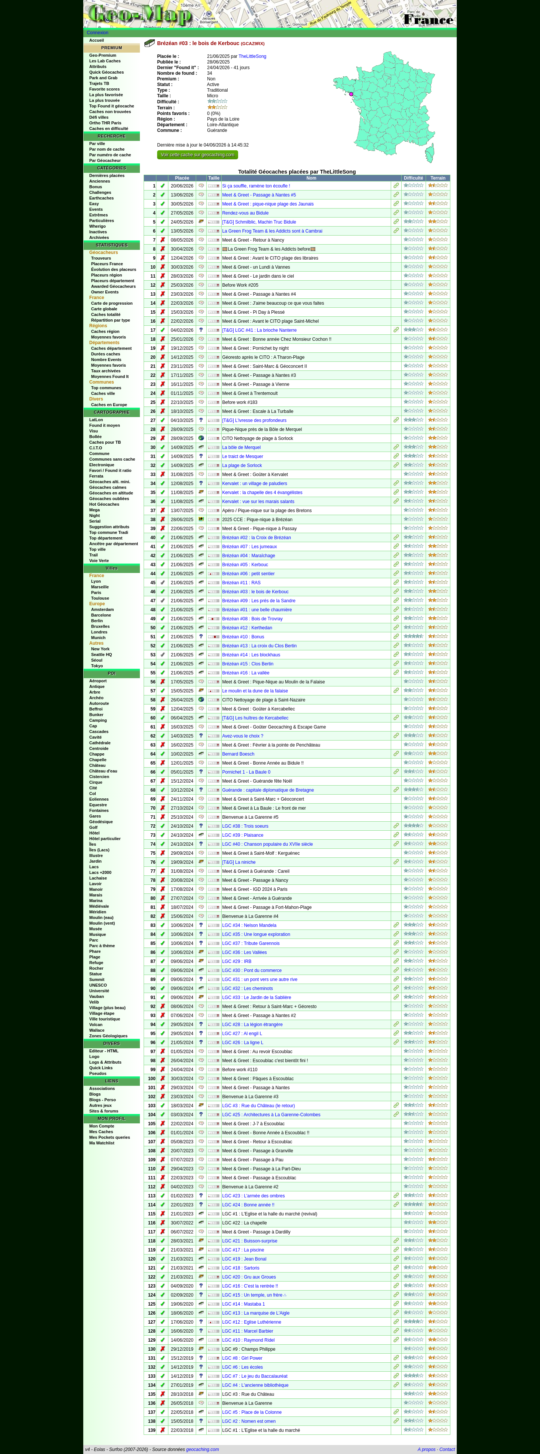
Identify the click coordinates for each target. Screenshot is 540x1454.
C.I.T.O (95, 448)
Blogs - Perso (102, 1099)
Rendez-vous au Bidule (245, 213)
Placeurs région (106, 275)
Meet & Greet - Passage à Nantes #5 (259, 195)
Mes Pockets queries (109, 1137)
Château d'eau (103, 771)
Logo (94, 1056)
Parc (93, 940)
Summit (96, 979)
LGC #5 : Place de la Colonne (252, 1412)
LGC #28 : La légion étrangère (252, 1024)
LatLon (96, 419)
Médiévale (99, 906)
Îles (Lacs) (99, 850)
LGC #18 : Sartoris (240, 1268)
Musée (95, 929)
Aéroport (97, 681)
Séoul (96, 660)
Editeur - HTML (103, 1051)
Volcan (95, 1024)
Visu (93, 431)
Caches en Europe (109, 404)
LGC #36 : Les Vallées (244, 952)
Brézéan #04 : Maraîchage (248, 555)
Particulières (101, 220)
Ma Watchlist (101, 1143)
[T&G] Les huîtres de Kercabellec (255, 718)
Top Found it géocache (111, 106)
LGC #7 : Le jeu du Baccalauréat (254, 1376)
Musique (97, 934)
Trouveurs (101, 258)
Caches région (105, 331)
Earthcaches (101, 198)
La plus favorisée (106, 94)
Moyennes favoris (108, 337)
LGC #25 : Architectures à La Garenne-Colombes (271, 1114)
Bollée (95, 436)
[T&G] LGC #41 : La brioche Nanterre (259, 330)
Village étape (101, 1013)
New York (100, 649)
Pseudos (97, 1073)
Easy (94, 203)
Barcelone (101, 615)
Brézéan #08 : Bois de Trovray (252, 618)
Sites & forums (103, 1111)
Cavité (95, 737)
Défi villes (98, 117)
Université (99, 990)
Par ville (97, 143)
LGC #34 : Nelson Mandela (249, 925)
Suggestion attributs (109, 526)
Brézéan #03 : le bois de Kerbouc (255, 591)
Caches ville (103, 393)
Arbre (94, 692)
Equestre (98, 805)
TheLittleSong (252, 56)
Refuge (96, 962)
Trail (93, 555)
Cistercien (99, 776)
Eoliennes (99, 799)
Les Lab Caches (105, 61)
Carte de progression (112, 303)
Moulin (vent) (102, 923)
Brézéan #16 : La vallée (245, 673)
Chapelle (97, 759)
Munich (98, 637)
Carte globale (104, 309)
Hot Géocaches (104, 504)
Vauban (96, 996)
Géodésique (101, 821)
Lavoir (95, 883)
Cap (93, 726)
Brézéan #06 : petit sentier (248, 573)
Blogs (95, 1094)
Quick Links (100, 1068)
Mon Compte (101, 1126)
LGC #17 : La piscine (243, 1250)
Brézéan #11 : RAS (241, 582)
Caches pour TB (105, 442)
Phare (95, 951)
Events (96, 209)
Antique (97, 686)
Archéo (96, 697)
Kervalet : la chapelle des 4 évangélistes (262, 492)
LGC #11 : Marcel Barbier (247, 1331)
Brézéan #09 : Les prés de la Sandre (258, 600)
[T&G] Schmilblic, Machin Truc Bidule (259, 222)
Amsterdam (102, 609)
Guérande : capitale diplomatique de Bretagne (268, 790)
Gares (95, 816)
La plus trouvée (104, 100)
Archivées (99, 237)
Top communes (106, 387)
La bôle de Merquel (241, 447)
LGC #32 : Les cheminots (247, 988)
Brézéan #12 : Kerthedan (247, 627)
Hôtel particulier (105, 838)
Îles (92, 844)
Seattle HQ (101, 654)
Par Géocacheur (105, 160)
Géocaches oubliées (109, 498)
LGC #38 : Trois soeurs (245, 826)
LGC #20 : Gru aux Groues (249, 1277)
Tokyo (97, 666)
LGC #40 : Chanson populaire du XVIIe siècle (267, 844)
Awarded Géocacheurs (113, 286)
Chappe (96, 754)
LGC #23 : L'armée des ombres (253, 1196)
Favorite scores (104, 89)
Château (97, 765)
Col (92, 793)
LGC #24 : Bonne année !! (248, 1205)
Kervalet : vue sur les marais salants (258, 501)
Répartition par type (110, 320)
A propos (427, 1449)
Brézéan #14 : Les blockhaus (251, 654)
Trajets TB (99, 83)
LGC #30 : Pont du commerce (252, 970)
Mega (94, 510)
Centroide (98, 748)
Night (94, 515)
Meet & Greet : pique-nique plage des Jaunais (268, 204)
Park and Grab (103, 78)
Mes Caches (101, 1131)
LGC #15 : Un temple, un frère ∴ (254, 1295)
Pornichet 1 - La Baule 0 (246, 772)
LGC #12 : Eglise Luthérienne (251, 1322)
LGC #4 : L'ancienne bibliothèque (255, 1385)
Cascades (98, 731)
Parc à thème (102, 945)
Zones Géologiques (108, 1036)
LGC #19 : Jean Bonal (244, 1259)
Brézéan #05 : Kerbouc (245, 564)
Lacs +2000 (100, 872)
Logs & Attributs (105, 1062)
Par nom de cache (106, 149)
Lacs (94, 867)
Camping (98, 720)
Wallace (97, 1030)
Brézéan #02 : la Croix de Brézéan (256, 537)
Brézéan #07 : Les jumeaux (249, 546)
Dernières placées (106, 175)
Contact (447, 1449)
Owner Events (104, 292)
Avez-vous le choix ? (242, 736)
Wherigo (97, 226)
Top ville (97, 549)
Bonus (95, 186)
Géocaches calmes (107, 487)
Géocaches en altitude (111, 493)
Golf (93, 827)
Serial (94, 521)
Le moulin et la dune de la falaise (255, 691)
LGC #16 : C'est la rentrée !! (250, 1286)
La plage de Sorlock (242, 465)
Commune (99, 453)
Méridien (97, 912)
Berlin (97, 620)
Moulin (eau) (101, 917)
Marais (95, 895)
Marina (95, 900)
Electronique (101, 464)
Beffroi (95, 709)
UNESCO (98, 985)
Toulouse (100, 598)
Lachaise (98, 878)
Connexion (97, 32)
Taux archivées (106, 371)
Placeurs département (112, 280)
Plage (94, 957)
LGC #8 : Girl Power (242, 1358)
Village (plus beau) (107, 1007)
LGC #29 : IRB (236, 961)
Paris (96, 592)
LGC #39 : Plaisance (242, 835)
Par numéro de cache (110, 155)
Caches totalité (105, 314)
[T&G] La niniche (238, 862)
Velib (94, 1002)
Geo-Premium (102, 55)
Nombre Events (106, 359)
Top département (105, 538)
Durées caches (105, 354)
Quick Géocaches (106, 72)
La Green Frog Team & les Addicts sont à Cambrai (272, 231)
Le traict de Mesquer (242, 456)
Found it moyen (104, 425)
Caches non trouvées (110, 111)
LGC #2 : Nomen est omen (249, 1421)
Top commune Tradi (108, 532)
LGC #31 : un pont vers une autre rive (259, 979)
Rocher (96, 968)
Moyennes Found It (110, 376)
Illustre (96, 855)
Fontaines (99, 810)
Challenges (100, 192)
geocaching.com (202, 1449)
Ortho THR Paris (105, 123)
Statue (95, 974)
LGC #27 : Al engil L (242, 1033)
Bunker (96, 714)
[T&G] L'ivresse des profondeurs (254, 420)
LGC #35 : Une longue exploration (256, 934)
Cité (93, 788)
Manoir (96, 889)
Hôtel (94, 833)
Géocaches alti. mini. (109, 481)
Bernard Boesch (238, 754)
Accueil (96, 40)
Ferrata (96, 476)
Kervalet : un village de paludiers (254, 483)
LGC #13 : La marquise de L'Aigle (256, 1313)
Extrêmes (98, 215)
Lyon (96, 581)
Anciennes (99, 181)
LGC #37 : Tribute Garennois (250, 943)
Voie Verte (99, 560)
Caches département (111, 348)
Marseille (100, 587)
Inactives (98, 232)
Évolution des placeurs (113, 269)
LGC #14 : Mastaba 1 (243, 1304)
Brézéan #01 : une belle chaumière (257, 609)
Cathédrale (100, 743)
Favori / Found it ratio (110, 470)
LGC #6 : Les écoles (242, 1367)
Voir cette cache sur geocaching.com (197, 154)
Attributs (97, 66)
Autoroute (99, 703)
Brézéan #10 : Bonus (243, 636)
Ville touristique (104, 1019)
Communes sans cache (112, 459)
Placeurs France (107, 263)
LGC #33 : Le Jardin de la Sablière (256, 997)
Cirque (95, 782)
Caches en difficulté (108, 128)
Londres (99, 632)
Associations (102, 1088)
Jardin (95, 861)
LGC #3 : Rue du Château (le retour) (258, 1105)
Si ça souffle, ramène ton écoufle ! (256, 186)
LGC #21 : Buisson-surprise (249, 1241)
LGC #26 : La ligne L (242, 1042)
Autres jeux (100, 1105)
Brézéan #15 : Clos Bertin (247, 664)
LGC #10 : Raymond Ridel (248, 1340)
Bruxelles (100, 626)
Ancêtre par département (113, 543)
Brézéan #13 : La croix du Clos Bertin (259, 645)
